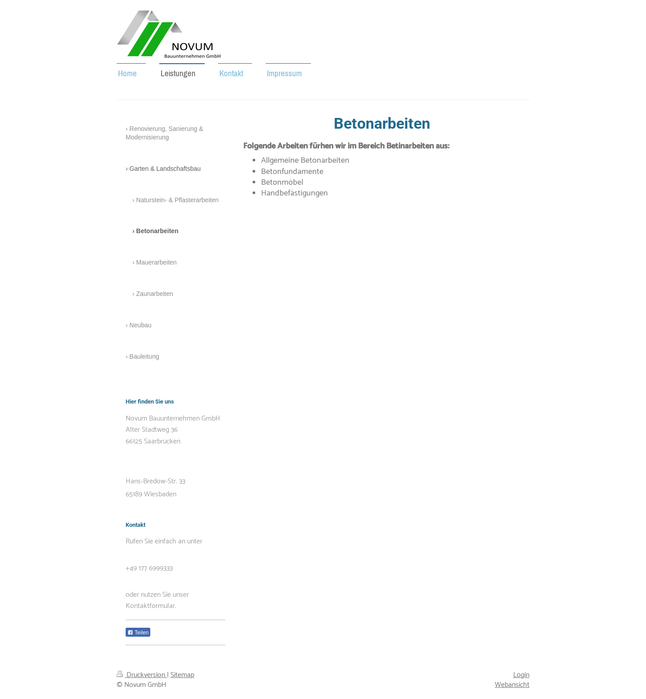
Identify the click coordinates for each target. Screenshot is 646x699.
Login (521, 675)
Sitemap (182, 675)
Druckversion (142, 675)
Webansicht (512, 685)
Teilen (137, 633)
